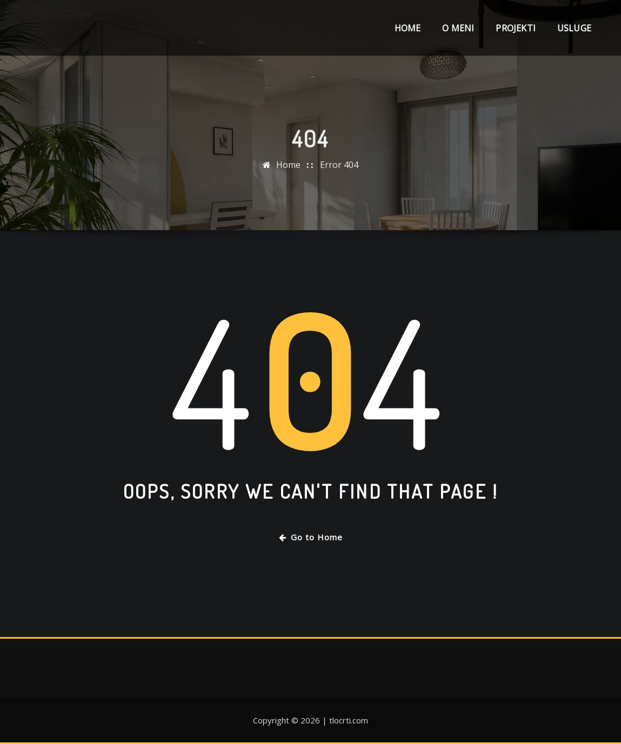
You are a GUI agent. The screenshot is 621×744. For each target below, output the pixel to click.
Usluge (574, 28)
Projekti (515, 28)
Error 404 (339, 169)
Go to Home (311, 537)
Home (408, 28)
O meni (458, 28)
